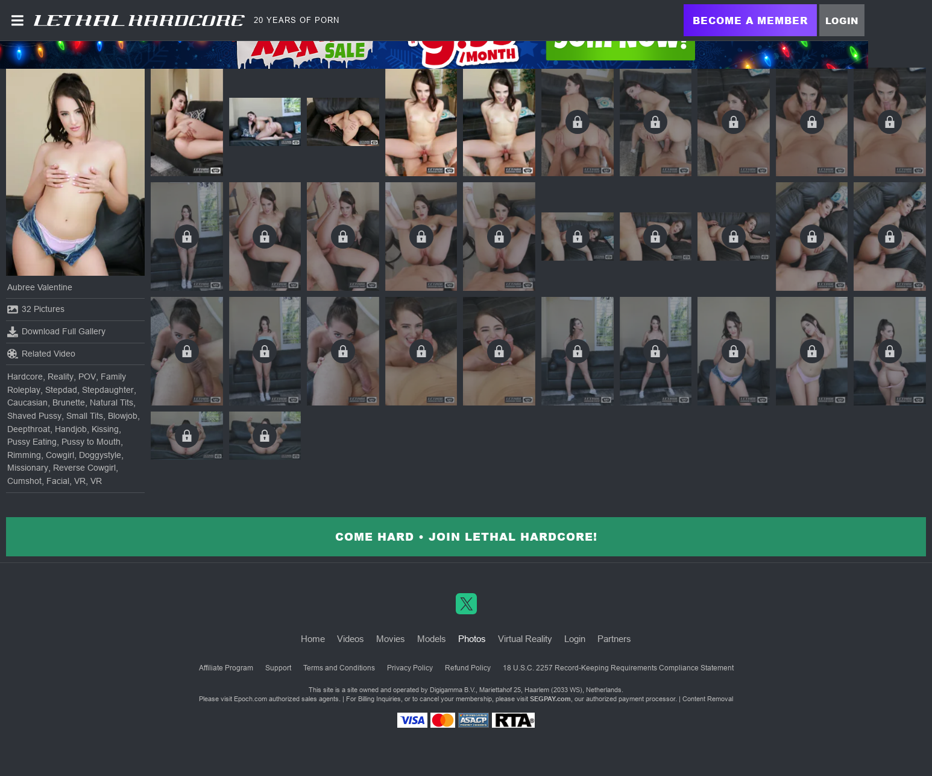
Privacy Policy (410, 668)
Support (278, 668)
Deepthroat (28, 429)
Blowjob (122, 416)
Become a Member (750, 20)
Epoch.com (250, 698)
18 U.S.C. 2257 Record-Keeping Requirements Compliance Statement (618, 668)
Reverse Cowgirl (84, 467)
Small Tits (84, 416)
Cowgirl (60, 455)
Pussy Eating (32, 442)
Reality (61, 376)
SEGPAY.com (550, 698)
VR (80, 481)
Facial (57, 481)
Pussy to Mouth (91, 442)
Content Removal (707, 698)
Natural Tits (111, 402)
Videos (350, 639)
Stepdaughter (108, 390)
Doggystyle (100, 455)
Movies (390, 639)
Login (841, 20)
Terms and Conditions (339, 668)
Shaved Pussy (34, 416)
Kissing (105, 429)
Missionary (27, 467)
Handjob (71, 429)
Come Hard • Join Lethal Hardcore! (466, 536)
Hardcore (25, 376)
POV (87, 376)
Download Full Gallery (56, 331)
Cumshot (24, 481)
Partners (614, 639)
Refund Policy (468, 668)
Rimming (24, 455)
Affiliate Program (226, 668)
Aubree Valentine (39, 287)
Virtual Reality (525, 639)
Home (313, 639)
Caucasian (27, 402)
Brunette (68, 402)
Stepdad (61, 390)
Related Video (41, 353)
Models (431, 639)
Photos (472, 639)
